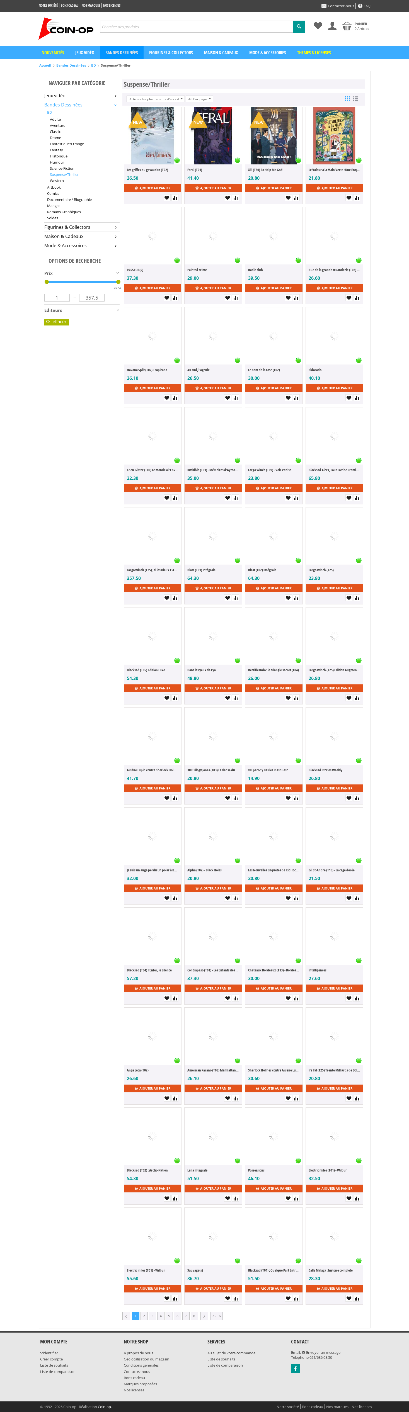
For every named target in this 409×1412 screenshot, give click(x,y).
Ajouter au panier (152, 188)
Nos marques (91, 5)
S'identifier (49, 1352)
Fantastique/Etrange (67, 143)
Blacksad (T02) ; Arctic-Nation (147, 1170)
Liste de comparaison (58, 1371)
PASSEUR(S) (135, 269)
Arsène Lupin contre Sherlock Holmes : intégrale (152, 769)
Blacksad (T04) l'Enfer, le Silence (149, 970)
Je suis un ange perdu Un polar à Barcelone (152, 870)
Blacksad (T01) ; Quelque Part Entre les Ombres (274, 1270)
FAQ (364, 5)
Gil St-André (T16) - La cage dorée (332, 870)
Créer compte (51, 1359)
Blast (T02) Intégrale (262, 569)
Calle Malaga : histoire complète (331, 1270)
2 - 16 (216, 1316)
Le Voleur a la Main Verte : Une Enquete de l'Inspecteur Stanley (334, 169)
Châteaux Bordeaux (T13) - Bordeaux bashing (274, 970)
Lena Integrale (197, 1170)
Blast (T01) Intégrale (201, 569)
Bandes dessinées (121, 53)
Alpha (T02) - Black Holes (204, 870)
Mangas (53, 205)
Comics (53, 193)
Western (57, 180)
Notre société (48, 5)
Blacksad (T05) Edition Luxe (146, 669)
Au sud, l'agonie (198, 369)
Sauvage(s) (195, 1270)
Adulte (55, 119)
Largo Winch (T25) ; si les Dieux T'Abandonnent (152, 569)
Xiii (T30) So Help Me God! (265, 169)
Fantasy (56, 149)
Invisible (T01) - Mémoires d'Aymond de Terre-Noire (213, 469)
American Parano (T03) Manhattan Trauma (213, 1070)
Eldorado (315, 369)
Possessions (256, 1170)
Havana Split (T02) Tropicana (147, 369)
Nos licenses (111, 5)
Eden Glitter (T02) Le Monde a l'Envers (152, 469)
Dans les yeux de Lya (201, 669)
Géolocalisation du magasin (146, 1359)
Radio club (255, 269)
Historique (58, 156)
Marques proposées (140, 1383)
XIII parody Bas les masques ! (268, 769)
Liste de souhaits (54, 1365)
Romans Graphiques (64, 211)
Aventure (57, 125)
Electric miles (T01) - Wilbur (328, 1170)
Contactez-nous (337, 5)
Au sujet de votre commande (231, 1352)
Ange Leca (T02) (138, 1070)
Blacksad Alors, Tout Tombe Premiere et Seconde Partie (334, 469)
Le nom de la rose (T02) (264, 369)
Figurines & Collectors (171, 53)
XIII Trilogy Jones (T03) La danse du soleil (213, 769)
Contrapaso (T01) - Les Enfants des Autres (213, 970)
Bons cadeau (70, 5)
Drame (55, 137)
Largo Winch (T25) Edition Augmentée (334, 669)
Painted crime (197, 269)
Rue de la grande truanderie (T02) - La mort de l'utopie (334, 269)
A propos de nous (138, 1352)
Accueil (45, 65)
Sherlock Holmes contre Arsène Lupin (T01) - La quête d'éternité (274, 1070)
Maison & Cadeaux (221, 53)
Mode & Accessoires (267, 53)
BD (93, 65)
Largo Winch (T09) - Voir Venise (269, 469)
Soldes (52, 217)
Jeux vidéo (84, 53)
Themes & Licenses (314, 53)
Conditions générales (141, 1365)
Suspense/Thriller (64, 174)
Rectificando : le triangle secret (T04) (273, 669)
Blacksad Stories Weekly (325, 769)
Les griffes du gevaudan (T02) (147, 169)
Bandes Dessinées (71, 65)
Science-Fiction (62, 168)
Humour (57, 162)
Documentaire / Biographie (69, 199)
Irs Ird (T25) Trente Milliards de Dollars (334, 1070)
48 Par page (199, 99)
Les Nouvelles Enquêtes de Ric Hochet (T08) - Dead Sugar (274, 870)
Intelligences (317, 970)
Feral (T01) (194, 169)
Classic (55, 131)
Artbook (54, 187)
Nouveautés (53, 53)
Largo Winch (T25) (321, 569)
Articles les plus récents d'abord (156, 99)
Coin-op (104, 1406)
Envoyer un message (321, 1352)
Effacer (56, 321)
